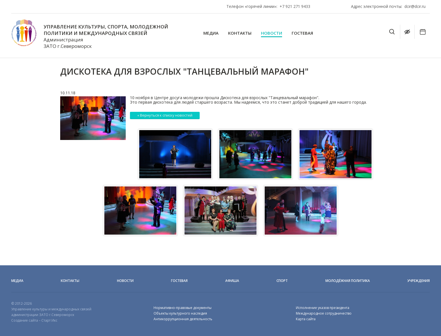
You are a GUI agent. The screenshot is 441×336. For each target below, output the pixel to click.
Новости (271, 33)
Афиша (232, 280)
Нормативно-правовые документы (183, 307)
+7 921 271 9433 (295, 6)
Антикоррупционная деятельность (183, 319)
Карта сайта (306, 319)
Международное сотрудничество (324, 313)
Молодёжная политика (347, 280)
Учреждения (418, 280)
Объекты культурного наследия (180, 313)
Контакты (239, 33)
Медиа (211, 33)
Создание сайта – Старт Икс (34, 320)
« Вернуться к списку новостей (164, 115)
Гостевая (302, 33)
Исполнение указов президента (322, 307)
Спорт (282, 280)
